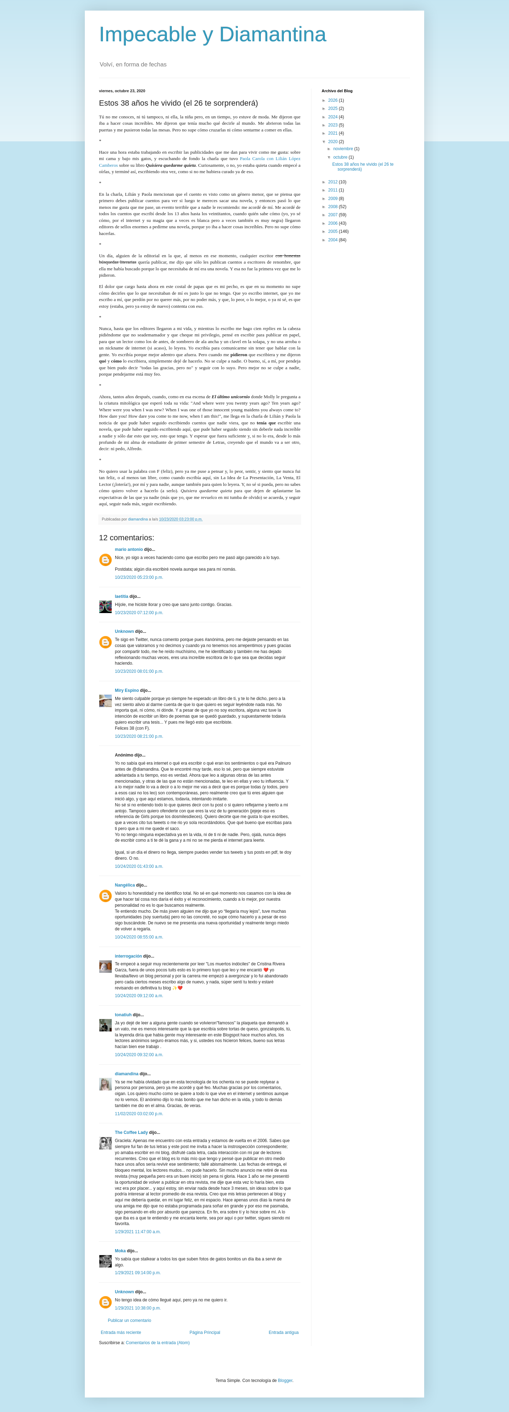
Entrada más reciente (121, 1332)
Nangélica (125, 885)
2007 (333, 214)
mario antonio (129, 549)
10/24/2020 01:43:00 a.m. (139, 866)
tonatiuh (123, 1014)
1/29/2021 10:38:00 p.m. (138, 1308)
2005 (333, 231)
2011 (333, 190)
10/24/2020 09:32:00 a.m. (139, 1054)
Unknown (124, 631)
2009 (333, 198)
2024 (333, 116)
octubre (341, 157)
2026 (333, 100)
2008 (333, 206)
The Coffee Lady (131, 1132)
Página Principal (204, 1332)
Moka (120, 1250)
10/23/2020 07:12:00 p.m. (139, 612)
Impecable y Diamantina (213, 34)
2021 (333, 133)
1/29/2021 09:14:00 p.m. (138, 1272)
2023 (333, 125)
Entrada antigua (284, 1332)
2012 (333, 182)
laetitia (121, 596)
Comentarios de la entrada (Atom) (158, 1342)
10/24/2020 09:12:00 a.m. (139, 995)
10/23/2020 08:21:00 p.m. (139, 736)
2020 (333, 141)
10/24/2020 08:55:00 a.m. (139, 937)
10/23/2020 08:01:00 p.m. (139, 671)
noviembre (343, 148)
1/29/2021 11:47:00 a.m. (138, 1231)
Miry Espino (127, 690)
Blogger (285, 1380)
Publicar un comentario (129, 1320)
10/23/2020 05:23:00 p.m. (139, 577)
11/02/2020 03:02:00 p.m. (139, 1113)
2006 (333, 223)
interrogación (128, 956)
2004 (333, 239)
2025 (333, 108)
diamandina (127, 1073)
